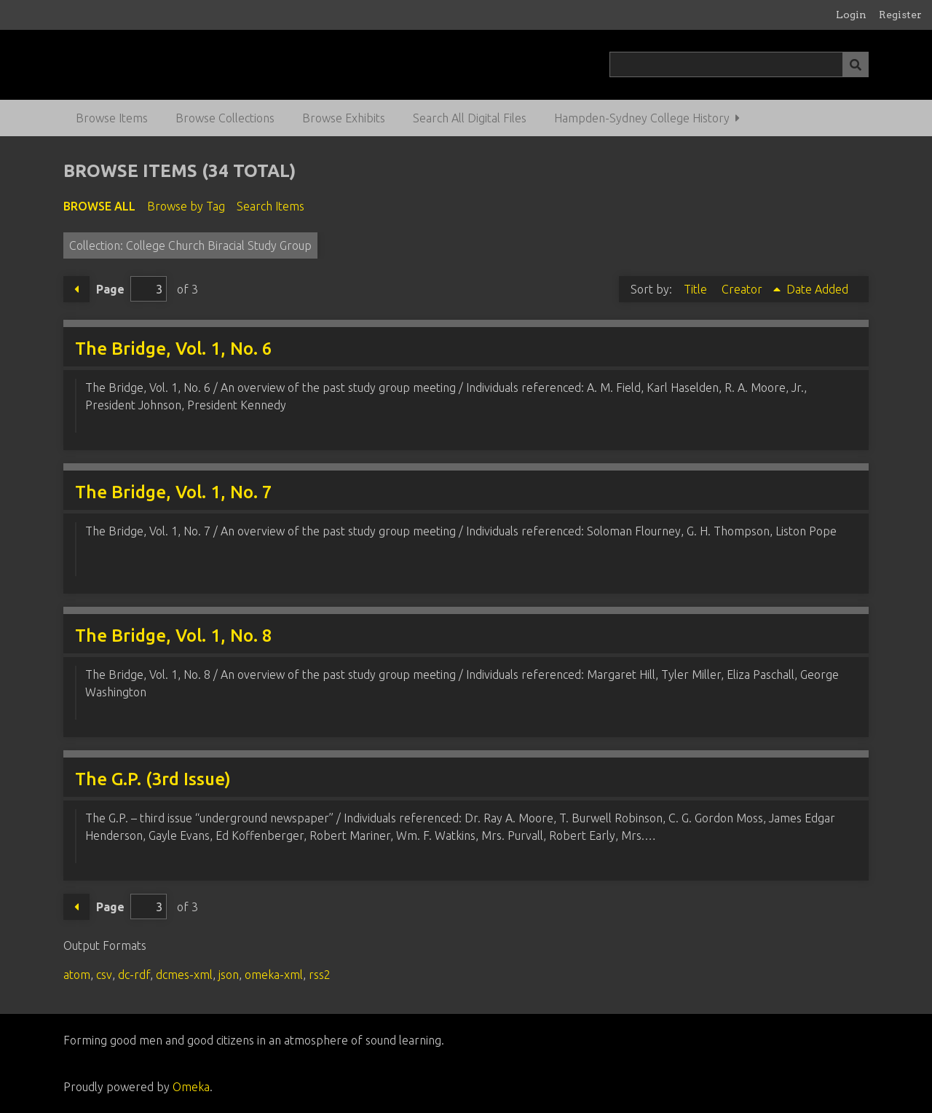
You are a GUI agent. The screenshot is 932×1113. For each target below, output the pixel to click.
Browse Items (112, 118)
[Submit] (855, 64)
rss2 (320, 974)
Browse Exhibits (343, 118)
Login (851, 14)
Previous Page (76, 289)
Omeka (191, 1086)
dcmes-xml (184, 974)
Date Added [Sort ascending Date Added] (817, 289)
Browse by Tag (186, 206)
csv (104, 974)
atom (76, 974)
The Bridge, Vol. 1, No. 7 (173, 492)
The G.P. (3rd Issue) (153, 779)
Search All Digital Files (469, 118)
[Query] (739, 64)
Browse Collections (225, 118)
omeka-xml (274, 974)
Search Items (270, 206)
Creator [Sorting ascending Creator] (743, 289)
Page (131, 289)
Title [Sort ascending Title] (697, 289)
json (228, 974)
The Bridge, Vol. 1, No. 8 (173, 635)
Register (900, 14)
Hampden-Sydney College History (642, 118)
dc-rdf (134, 974)
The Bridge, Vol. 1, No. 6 (173, 348)
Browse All (99, 206)
